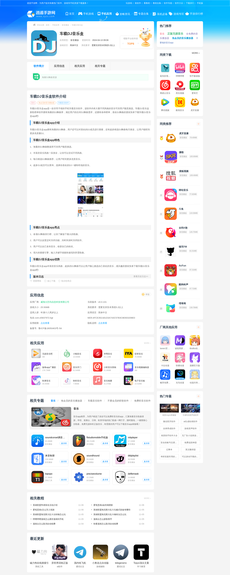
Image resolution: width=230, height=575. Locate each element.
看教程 (147, 3)
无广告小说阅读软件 (191, 435)
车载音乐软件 (63, 103)
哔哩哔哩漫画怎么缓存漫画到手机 (48, 519)
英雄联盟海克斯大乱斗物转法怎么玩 (109, 514)
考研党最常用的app (169, 456)
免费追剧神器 (190, 442)
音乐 (33, 103)
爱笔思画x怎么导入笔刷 (43, 510)
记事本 (169, 449)
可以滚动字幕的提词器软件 (191, 456)
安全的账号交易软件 (170, 442)
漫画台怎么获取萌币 (102, 519)
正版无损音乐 (175, 33)
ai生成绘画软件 (191, 421)
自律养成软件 (169, 428)
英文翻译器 (190, 449)
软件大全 (179, 3)
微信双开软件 (169, 421)
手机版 (200, 3)
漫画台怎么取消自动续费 (44, 524)
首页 (47, 25)
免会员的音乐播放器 (46, 103)
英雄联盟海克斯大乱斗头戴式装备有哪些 (111, 510)
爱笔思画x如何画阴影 (103, 505)
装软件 (138, 3)
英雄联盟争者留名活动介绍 (45, 505)
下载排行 (190, 3)
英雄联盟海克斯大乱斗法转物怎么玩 (49, 514)
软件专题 (168, 3)
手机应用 (55, 25)
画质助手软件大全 (169, 435)
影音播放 (65, 25)
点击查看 (102, 323)
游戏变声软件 (190, 428)
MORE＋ (147, 343)
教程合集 (157, 3)
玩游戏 (129, 3)
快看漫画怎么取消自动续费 (105, 524)
